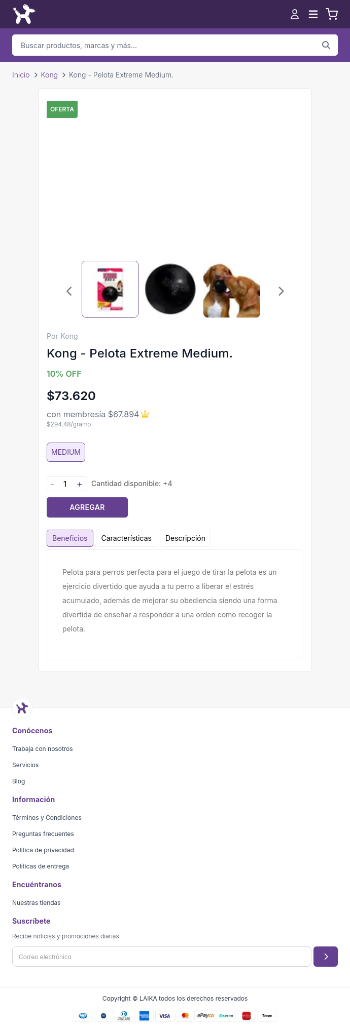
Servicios (25, 765)
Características (126, 538)
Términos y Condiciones (47, 817)
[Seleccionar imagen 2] (171, 289)
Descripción (185, 538)
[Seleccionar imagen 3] (231, 289)
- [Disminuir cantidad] (52, 484)
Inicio (21, 74)
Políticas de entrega (40, 866)
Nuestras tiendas (36, 902)
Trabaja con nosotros (42, 748)
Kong (49, 74)
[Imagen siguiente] (280, 291)
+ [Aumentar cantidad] (80, 484)
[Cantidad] (65, 484)
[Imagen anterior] (69, 291)
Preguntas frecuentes (43, 834)
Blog (18, 781)
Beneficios (70, 538)
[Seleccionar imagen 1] (110, 289)
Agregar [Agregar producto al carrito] (86, 507)
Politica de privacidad (43, 850)
